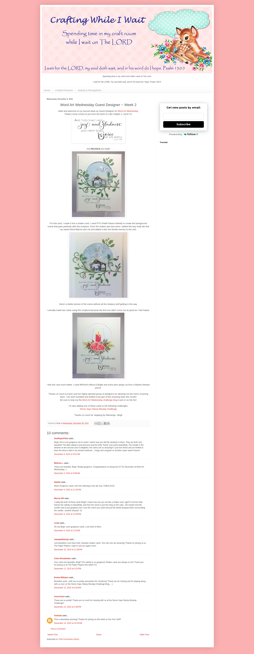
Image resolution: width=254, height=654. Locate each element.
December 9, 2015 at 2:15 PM (67, 530)
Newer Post (53, 634)
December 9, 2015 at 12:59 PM (67, 514)
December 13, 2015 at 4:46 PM (67, 607)
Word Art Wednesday (128, 111)
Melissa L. (58, 463)
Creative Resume (64, 90)
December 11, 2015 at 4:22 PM (67, 568)
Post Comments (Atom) (69, 639)
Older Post (144, 634)
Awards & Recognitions (89, 90)
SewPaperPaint (61, 438)
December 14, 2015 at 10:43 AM (68, 623)
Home (47, 90)
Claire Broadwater (62, 558)
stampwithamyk (61, 539)
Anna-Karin (59, 596)
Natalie (57, 482)
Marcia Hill (59, 498)
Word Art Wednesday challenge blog (99, 400)
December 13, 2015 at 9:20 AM (67, 588)
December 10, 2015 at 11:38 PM (68, 549)
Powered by (183, 134)
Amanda (58, 615)
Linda (56, 523)
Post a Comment (58, 629)
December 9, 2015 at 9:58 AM (67, 473)
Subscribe (183, 124)
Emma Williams (61, 577)
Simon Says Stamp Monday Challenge (98, 409)
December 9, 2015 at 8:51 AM (67, 454)
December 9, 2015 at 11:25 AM (67, 490)
